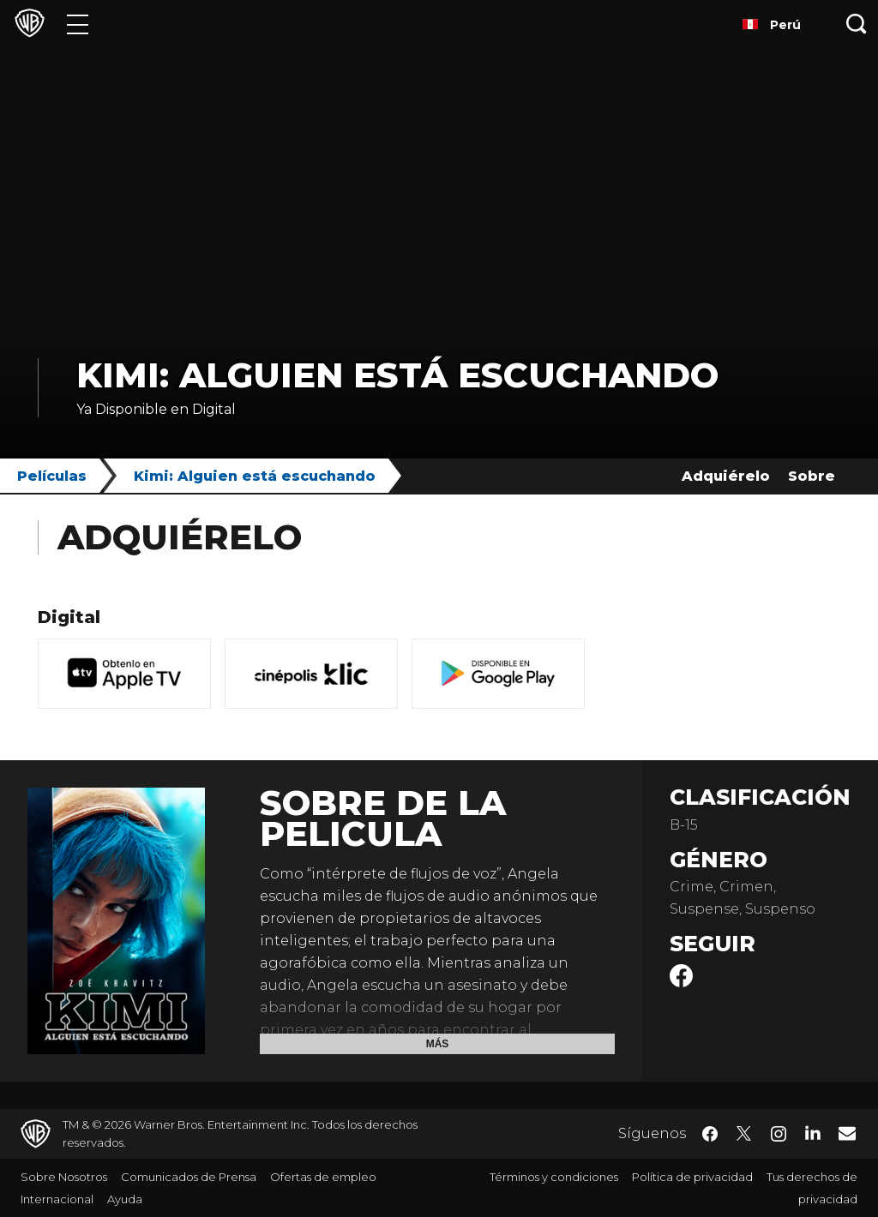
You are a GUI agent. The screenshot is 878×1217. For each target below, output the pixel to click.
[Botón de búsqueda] (856, 23)
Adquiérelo (726, 476)
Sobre (811, 476)
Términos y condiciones (554, 1177)
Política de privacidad (692, 1177)
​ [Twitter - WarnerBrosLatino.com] (744, 1134)
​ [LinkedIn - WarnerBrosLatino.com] (813, 1132)
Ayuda (124, 1199)
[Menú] (77, 23)
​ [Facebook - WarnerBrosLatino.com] (710, 1134)
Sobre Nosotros (64, 1177)
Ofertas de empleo (323, 1177)
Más (437, 1044)
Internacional (57, 1199)
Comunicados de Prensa (188, 1177)
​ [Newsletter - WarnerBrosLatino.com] (847, 1133)
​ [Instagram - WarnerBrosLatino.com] (778, 1134)
